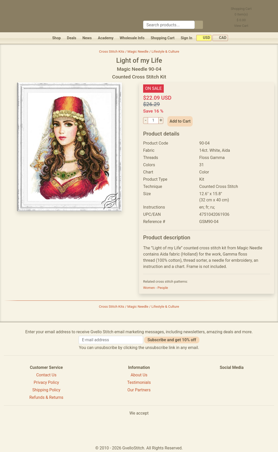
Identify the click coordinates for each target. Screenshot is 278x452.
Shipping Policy (46, 389)
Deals (71, 38)
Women (149, 288)
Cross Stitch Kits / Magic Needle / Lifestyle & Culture (139, 51)
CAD (220, 38)
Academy (105, 38)
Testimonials (139, 382)
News (87, 38)
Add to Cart (180, 121)
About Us (138, 374)
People (163, 288)
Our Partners (139, 389)
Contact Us (46, 374)
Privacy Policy (46, 382)
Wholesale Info (132, 38)
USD (204, 38)
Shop (56, 38)
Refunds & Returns (46, 397)
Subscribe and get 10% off (172, 339)
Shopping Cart (163, 38)
